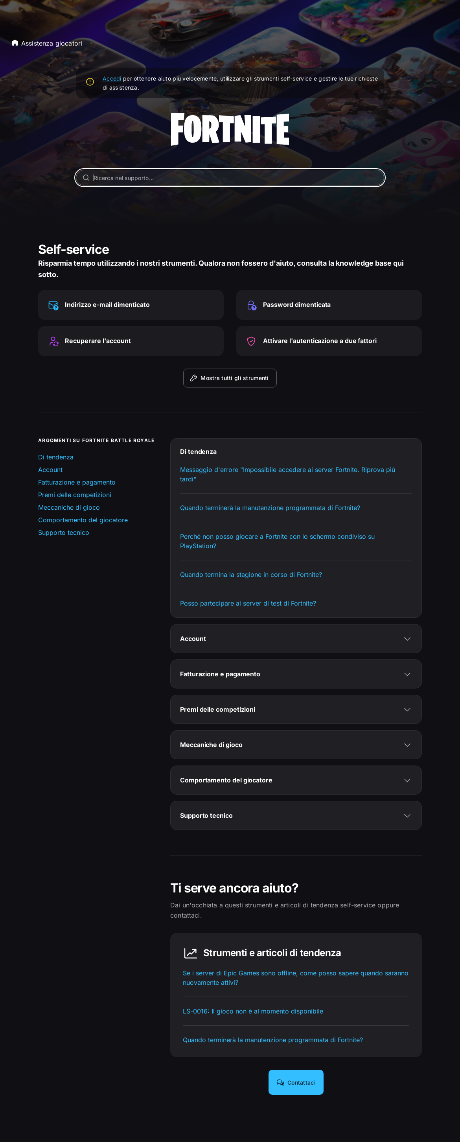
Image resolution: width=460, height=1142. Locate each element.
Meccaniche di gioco (69, 507)
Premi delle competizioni (74, 495)
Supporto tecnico (63, 532)
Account (50, 470)
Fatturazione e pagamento (77, 482)
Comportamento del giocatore (83, 520)
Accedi (112, 78)
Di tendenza (56, 457)
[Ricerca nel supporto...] (230, 177)
